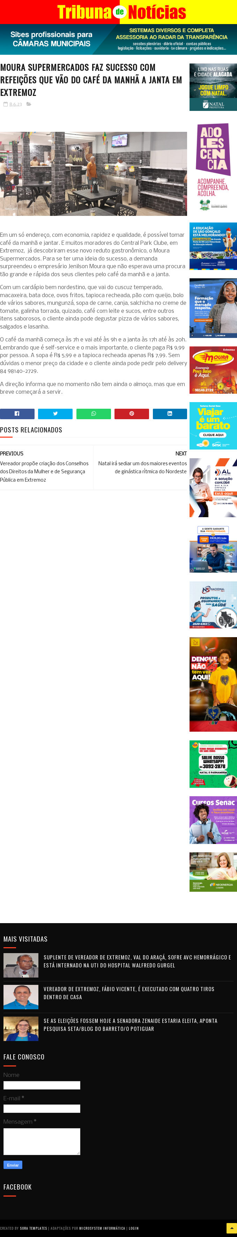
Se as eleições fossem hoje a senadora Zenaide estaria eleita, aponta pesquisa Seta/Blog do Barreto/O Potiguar (130, 1024)
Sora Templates (33, 1228)
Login (134, 1228)
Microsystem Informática (102, 1228)
